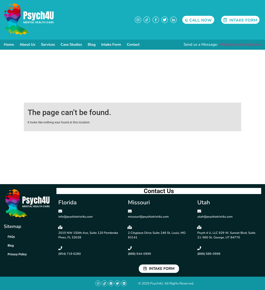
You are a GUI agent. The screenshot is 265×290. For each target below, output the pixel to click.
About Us (27, 44)
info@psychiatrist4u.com (240, 44)
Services (48, 44)
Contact (133, 44)
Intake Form (111, 44)
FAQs (11, 237)
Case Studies (71, 44)
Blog (92, 44)
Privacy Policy (17, 254)
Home (9, 44)
